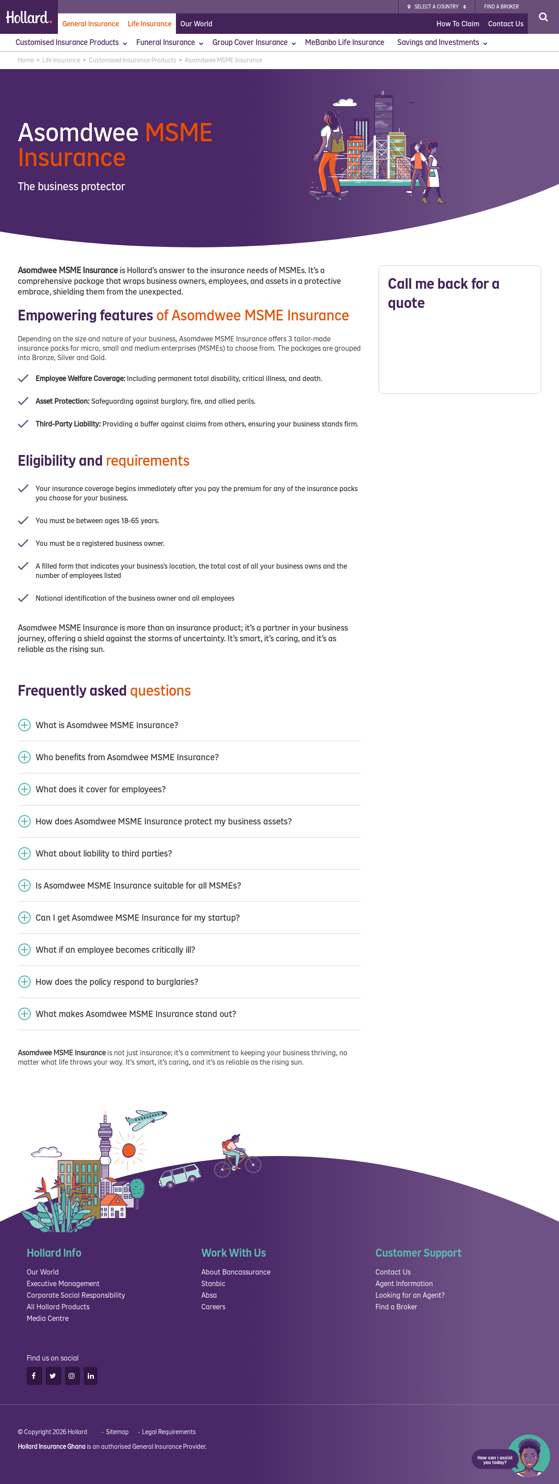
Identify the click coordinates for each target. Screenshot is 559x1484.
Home (26, 60)
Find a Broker (396, 1307)
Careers (213, 1307)
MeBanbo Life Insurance (345, 42)
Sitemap (117, 1432)
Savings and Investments (442, 42)
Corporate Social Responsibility (76, 1295)
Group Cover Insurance (254, 42)
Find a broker (501, 7)
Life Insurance (149, 24)
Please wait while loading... (460, 355)
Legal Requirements (169, 1432)
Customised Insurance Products (71, 42)
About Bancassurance (235, 1272)
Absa (209, 1295)
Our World (196, 24)
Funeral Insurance (170, 42)
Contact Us (505, 24)
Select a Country (437, 7)
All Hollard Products (58, 1307)
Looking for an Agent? (410, 1295)
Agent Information (404, 1283)
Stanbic (213, 1283)
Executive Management (63, 1283)
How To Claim (458, 24)
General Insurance (90, 24)
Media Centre (48, 1318)
